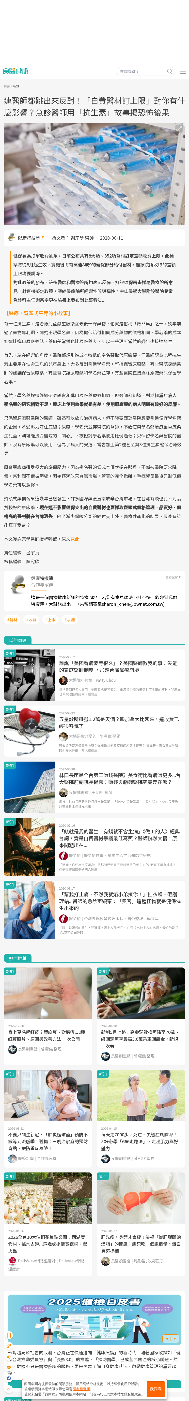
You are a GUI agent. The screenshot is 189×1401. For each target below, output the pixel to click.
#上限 (50, 619)
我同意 (156, 1389)
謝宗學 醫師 (82, 237)
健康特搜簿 (29, 237)
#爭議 (69, 619)
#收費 (31, 619)
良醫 (7, 86)
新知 (16, 86)
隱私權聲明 (81, 1389)
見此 (74, 538)
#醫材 (12, 619)
